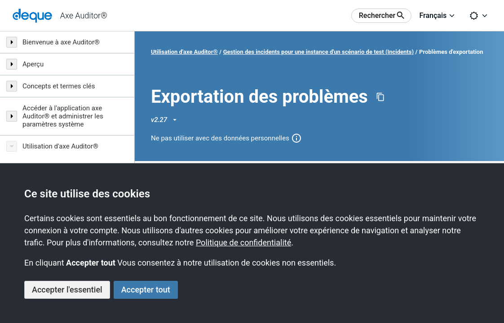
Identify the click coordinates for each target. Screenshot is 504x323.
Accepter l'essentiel (67, 289)
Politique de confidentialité (243, 242)
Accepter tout (145, 289)
